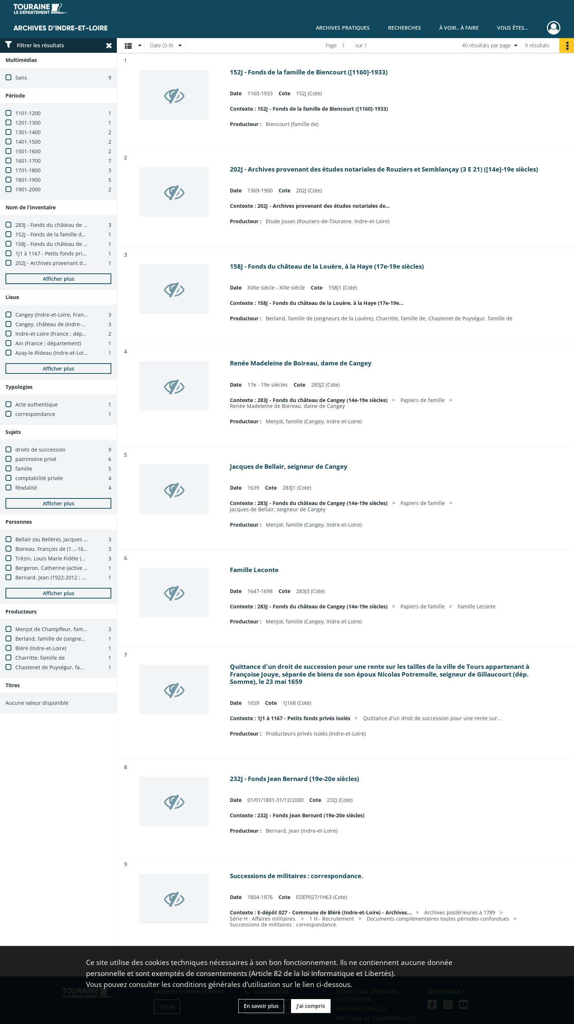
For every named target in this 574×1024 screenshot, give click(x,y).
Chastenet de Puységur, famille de (57, 667)
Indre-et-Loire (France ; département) (61, 333)
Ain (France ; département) (48, 343)
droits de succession (40, 449)
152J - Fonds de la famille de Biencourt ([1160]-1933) (79, 234)
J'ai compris (311, 1005)
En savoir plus (261, 1005)
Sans (21, 77)
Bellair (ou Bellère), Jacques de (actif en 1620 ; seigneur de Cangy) (95, 539)
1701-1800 (28, 170)
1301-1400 (28, 132)
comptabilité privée (39, 478)
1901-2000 (28, 189)
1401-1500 (28, 141)
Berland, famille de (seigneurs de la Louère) (69, 638)
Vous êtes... (513, 27)
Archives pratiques (343, 27)
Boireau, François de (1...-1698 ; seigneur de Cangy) (78, 548)
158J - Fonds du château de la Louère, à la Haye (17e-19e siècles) (94, 243)
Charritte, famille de (40, 657)
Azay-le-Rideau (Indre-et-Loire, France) (62, 352)
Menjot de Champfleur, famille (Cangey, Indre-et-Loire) (82, 629)
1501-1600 (28, 151)
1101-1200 (28, 113)
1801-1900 (28, 179)
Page (331, 45)
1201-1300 (28, 122)
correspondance (35, 413)
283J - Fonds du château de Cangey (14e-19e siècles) (79, 224)
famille (23, 468)
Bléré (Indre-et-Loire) (40, 648)
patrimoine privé (35, 459)
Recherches (404, 27)
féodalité (26, 487)
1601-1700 (28, 160)
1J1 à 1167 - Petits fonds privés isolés (60, 253)
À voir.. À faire (459, 27)
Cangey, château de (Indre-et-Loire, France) (68, 324)
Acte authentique (36, 404)
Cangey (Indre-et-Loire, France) (53, 314)
